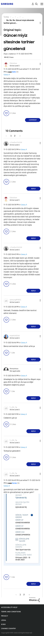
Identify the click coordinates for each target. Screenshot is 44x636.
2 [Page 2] (14, 136)
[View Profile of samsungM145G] (15, 300)
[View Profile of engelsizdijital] (15, 336)
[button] (36, 64)
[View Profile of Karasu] (14, 483)
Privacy (4, 616)
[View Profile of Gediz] (14, 72)
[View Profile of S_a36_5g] (13, 407)
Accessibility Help (9, 607)
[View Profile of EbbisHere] (13, 63)
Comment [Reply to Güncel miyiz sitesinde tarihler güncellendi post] (33, 120)
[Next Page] (19, 135)
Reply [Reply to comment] (33, 189)
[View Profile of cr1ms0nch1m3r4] (16, 142)
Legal (3, 620)
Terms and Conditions (11, 612)
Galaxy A (7, 75)
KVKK (3, 624)
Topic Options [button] (36, 23)
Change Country (8, 629)
